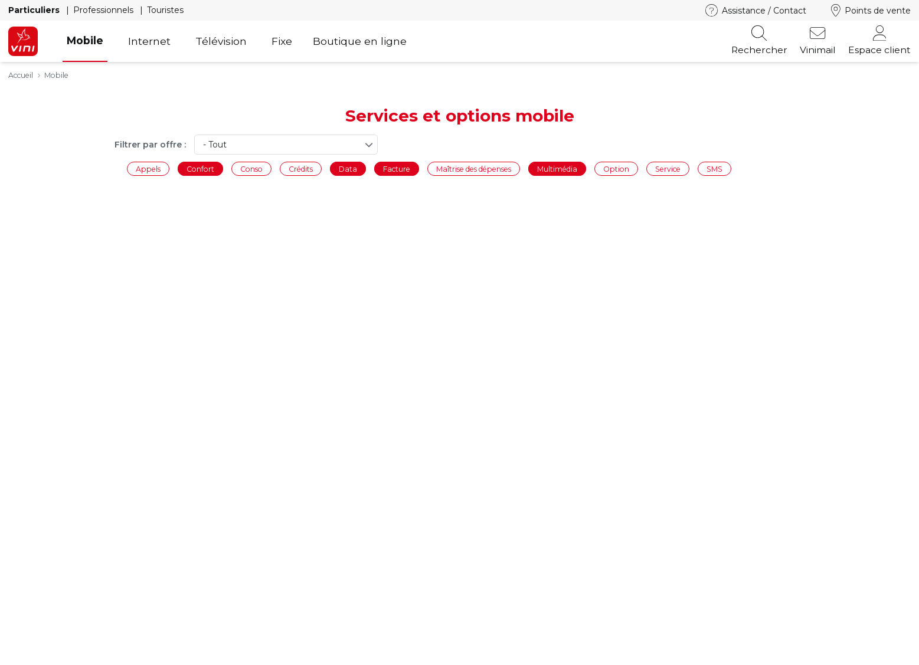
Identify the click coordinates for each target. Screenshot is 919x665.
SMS (714, 168)
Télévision (221, 41)
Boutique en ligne (360, 41)
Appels (148, 168)
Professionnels (104, 10)
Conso (251, 168)
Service (668, 168)
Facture (396, 168)
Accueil (20, 75)
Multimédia (557, 168)
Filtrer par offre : (150, 144)
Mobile (85, 40)
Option (616, 168)
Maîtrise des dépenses (473, 168)
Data (348, 168)
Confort (200, 168)
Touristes (165, 10)
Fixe (282, 41)
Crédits (301, 168)
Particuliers (35, 10)
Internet (149, 41)
